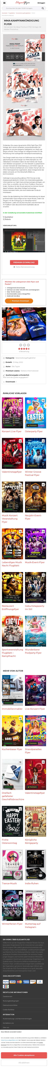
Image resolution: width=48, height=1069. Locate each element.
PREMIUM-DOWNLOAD (24, 262)
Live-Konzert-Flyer (35, 709)
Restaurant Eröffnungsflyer (10, 608)
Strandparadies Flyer (33, 751)
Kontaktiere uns (8, 1023)
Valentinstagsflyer (12, 472)
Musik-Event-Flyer (35, 562)
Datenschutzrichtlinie (10, 1005)
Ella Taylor (16, 366)
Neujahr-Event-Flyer (33, 517)
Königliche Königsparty (31, 841)
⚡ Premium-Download (19, 301)
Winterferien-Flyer (12, 924)
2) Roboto (7, 219)
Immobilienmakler (12, 709)
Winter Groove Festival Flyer (33, 473)
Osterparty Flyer (34, 431)
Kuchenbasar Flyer (12, 749)
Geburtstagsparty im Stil (34, 608)
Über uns (6, 1027)
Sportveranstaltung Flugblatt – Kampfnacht (12, 652)
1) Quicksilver (8, 217)
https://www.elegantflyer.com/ (9, 1040)
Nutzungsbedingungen (11, 1001)
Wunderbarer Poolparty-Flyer (33, 651)
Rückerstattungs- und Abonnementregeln (17, 1019)
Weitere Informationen (29, 371)
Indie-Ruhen (31, 883)
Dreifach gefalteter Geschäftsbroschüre (12, 796)
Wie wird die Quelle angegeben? (15, 377)
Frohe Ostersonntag (9, 841)
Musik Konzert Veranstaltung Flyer (10, 518)
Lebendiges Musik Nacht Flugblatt (12, 564)
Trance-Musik (9, 883)
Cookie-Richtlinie (8, 1010)
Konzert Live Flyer (11, 431)
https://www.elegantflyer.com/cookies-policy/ (19, 1045)
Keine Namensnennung (24, 267)
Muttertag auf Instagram (32, 925)
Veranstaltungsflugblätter (25, 358)
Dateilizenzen (7, 996)
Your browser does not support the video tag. (24, 324)
